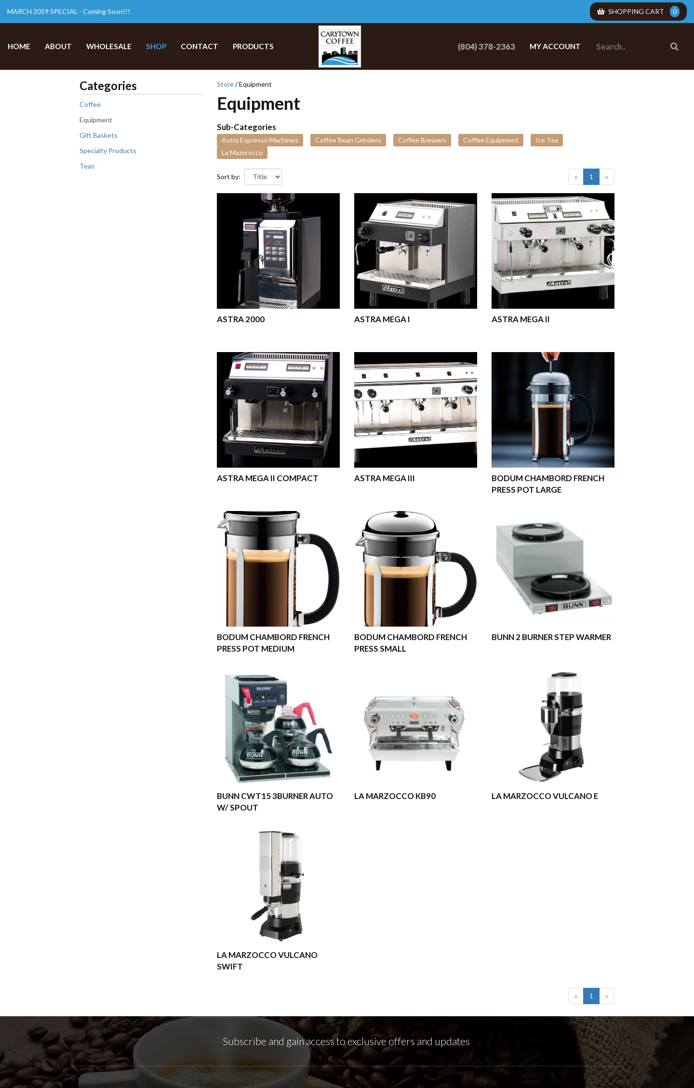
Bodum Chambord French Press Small (410, 643)
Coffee (90, 104)
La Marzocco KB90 (395, 796)
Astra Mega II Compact (268, 478)
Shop (156, 46)
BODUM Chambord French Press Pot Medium (273, 643)
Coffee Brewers (422, 140)
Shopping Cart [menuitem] (638, 11)
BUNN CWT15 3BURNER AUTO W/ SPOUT (275, 802)
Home (19, 46)
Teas (87, 166)
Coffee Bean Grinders (348, 140)
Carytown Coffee (339, 46)
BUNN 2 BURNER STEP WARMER (551, 637)
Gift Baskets (99, 135)
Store (225, 84)
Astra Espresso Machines (260, 140)
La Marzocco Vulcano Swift (267, 960)
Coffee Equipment (491, 140)
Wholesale (109, 46)
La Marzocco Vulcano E (545, 796)
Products (253, 46)
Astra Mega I (382, 319)
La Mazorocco (242, 152)
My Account (555, 46)
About (58, 46)
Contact (199, 46)
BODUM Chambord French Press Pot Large (548, 484)
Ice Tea (546, 140)
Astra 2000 (241, 319)
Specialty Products (108, 150)
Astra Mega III (384, 478)
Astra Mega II (521, 319)
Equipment (96, 120)
